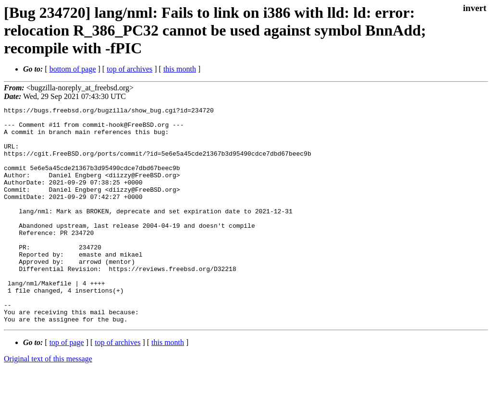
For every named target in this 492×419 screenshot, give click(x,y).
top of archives (129, 69)
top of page (66, 386)
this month (179, 69)
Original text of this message (48, 402)
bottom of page (72, 69)
